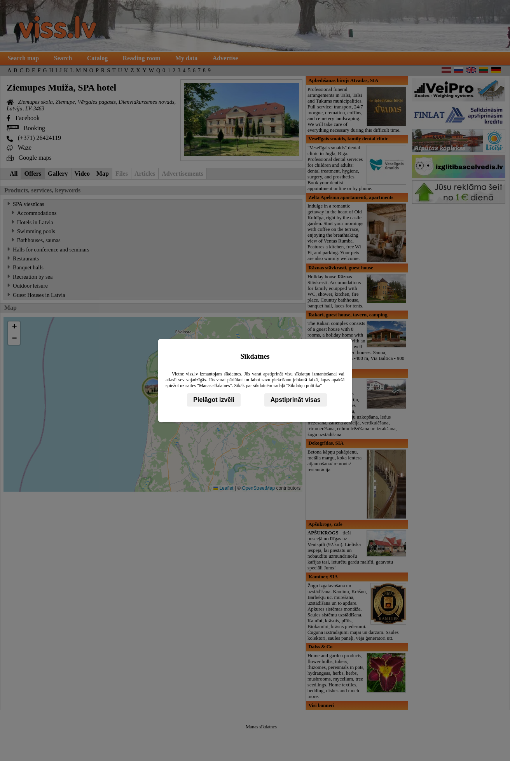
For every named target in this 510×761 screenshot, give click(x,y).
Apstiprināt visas (296, 399)
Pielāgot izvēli (213, 399)
